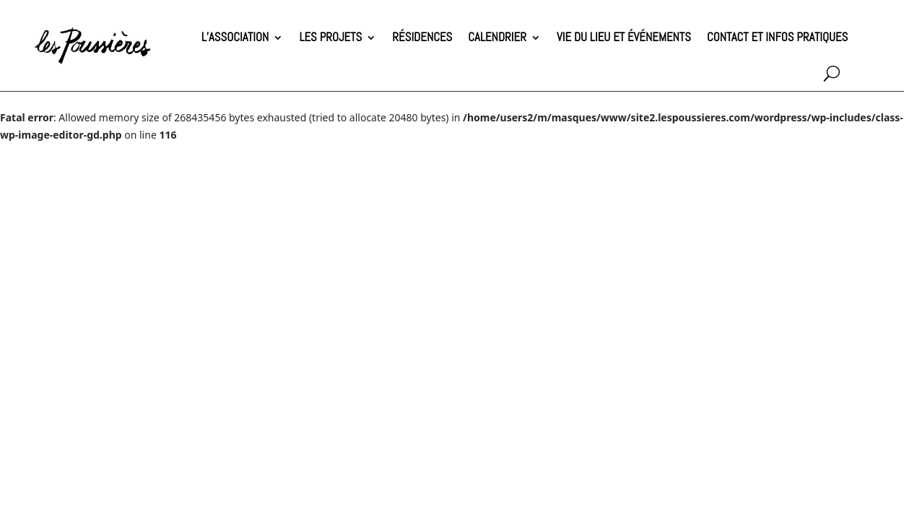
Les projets (330, 37)
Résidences (422, 37)
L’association (235, 37)
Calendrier (497, 37)
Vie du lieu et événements (624, 37)
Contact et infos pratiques (777, 37)
